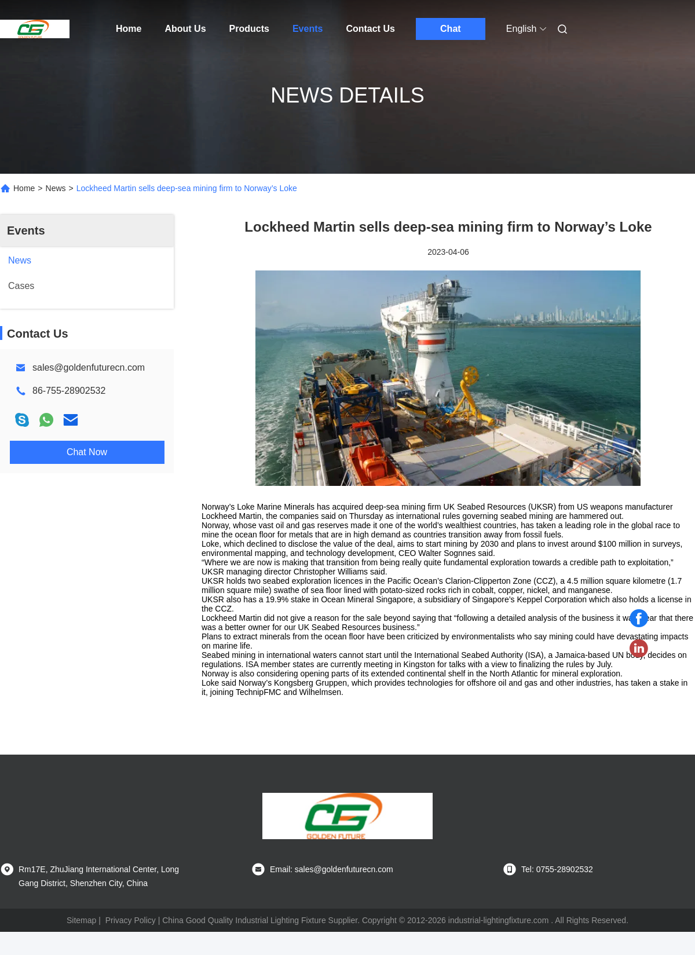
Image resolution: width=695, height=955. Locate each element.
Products (249, 29)
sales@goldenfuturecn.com (88, 367)
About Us (185, 29)
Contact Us (370, 29)
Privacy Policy (130, 920)
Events (307, 29)
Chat (450, 29)
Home (128, 29)
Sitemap (81, 920)
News (56, 188)
